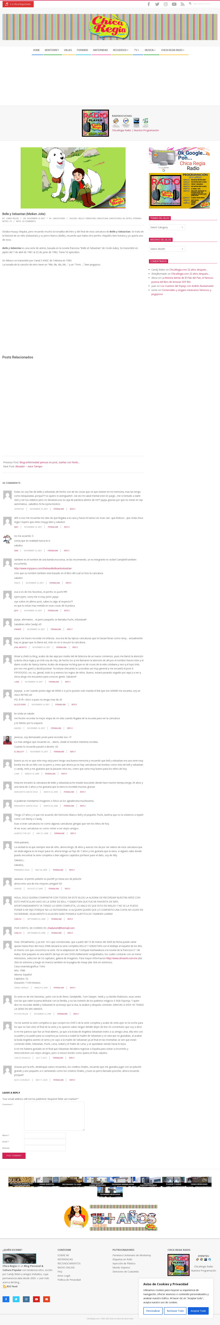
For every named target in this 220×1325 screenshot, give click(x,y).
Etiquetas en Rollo (122, 1259)
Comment (7, 1104)
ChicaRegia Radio (121, 130)
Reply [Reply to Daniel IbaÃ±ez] (72, 987)
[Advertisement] (110, 80)
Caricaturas (59, 218)
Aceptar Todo (198, 1310)
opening (137, 218)
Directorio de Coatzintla (126, 1271)
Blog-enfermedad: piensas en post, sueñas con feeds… (50, 462)
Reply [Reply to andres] (70, 728)
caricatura (102, 218)
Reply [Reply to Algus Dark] (74, 704)
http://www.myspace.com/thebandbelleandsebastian (43, 568)
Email (5, 1141)
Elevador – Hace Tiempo (28, 466)
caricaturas (115, 218)
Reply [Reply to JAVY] (67, 610)
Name (5, 1135)
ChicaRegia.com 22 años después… (188, 269)
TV (10, 221)
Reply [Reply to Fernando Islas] (72, 870)
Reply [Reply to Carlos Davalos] (72, 1057)
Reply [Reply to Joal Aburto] (75, 647)
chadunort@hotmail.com (60, 928)
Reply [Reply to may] (67, 527)
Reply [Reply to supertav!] (72, 509)
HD (123, 218)
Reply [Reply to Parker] (70, 629)
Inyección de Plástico (124, 1263)
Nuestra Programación (146, 130)
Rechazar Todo (175, 1310)
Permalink (59, 509)
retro (5, 221)
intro (129, 218)
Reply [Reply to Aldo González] (72, 1080)
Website (6, 1148)
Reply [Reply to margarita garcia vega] (83, 792)
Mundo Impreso (121, 1267)
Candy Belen (14, 1274)
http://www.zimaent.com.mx (121, 958)
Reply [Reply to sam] (67, 550)
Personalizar (153, 1310)
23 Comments (29, 221)
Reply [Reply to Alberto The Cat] (73, 833)
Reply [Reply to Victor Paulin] (76, 1013)
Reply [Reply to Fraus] (68, 583)
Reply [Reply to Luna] (68, 681)
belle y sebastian (87, 218)
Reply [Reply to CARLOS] (70, 919)
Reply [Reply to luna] (64, 773)
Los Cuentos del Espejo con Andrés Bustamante (187, 286)
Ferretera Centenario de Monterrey (132, 1255)
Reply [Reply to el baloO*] (73, 751)
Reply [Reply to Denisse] (67, 888)
